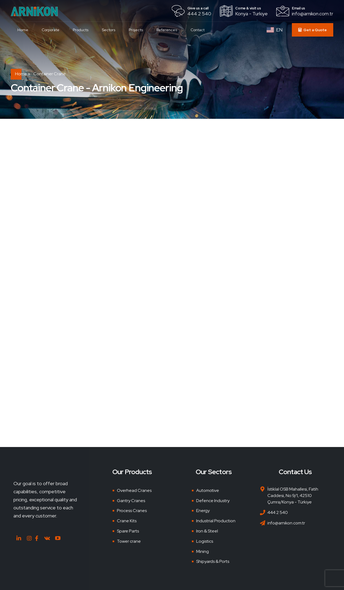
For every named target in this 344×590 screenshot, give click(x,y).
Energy (203, 510)
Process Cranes (132, 510)
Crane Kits (127, 521)
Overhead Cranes (134, 490)
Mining (202, 551)
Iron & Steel (207, 531)
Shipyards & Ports (212, 561)
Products (80, 29)
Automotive (207, 490)
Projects (136, 29)
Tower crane (129, 541)
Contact (198, 29)
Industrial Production (215, 521)
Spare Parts (128, 531)
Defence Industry (213, 500)
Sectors (108, 29)
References (166, 29)
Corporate (50, 29)
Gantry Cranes (131, 500)
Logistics (204, 541)
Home (22, 29)
